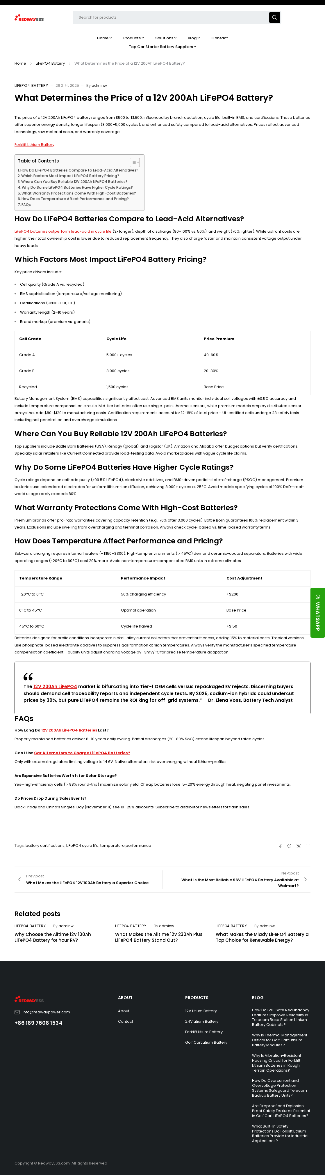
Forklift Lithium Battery (34, 144)
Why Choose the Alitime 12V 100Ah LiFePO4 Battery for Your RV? (53, 937)
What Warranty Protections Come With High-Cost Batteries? (79, 193)
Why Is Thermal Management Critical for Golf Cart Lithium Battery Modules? (279, 1040)
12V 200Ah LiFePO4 (55, 686)
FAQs (26, 204)
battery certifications (45, 845)
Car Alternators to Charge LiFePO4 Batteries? (82, 753)
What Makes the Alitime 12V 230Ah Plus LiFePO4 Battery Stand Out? (159, 937)
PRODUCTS (196, 998)
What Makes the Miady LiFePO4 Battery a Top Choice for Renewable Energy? (262, 937)
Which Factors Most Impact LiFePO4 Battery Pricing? (70, 175)
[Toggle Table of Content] (131, 162)
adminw (99, 85)
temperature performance (125, 845)
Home (20, 63)
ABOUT (125, 998)
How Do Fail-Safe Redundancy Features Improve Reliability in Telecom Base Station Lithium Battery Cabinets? (280, 1017)
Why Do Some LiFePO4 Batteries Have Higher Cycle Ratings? (77, 187)
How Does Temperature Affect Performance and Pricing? (75, 198)
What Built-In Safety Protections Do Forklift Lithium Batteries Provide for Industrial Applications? (280, 1133)
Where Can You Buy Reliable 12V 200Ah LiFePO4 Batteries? (74, 181)
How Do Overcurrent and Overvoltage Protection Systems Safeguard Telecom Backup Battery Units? (279, 1088)
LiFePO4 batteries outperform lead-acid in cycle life (63, 231)
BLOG (258, 998)
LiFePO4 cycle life (82, 845)
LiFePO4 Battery (50, 63)
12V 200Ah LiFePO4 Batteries (69, 730)
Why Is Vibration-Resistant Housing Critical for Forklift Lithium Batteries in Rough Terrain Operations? (276, 1063)
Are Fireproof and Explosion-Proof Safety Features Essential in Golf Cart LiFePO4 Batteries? (281, 1111)
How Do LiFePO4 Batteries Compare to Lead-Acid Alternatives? (79, 170)
